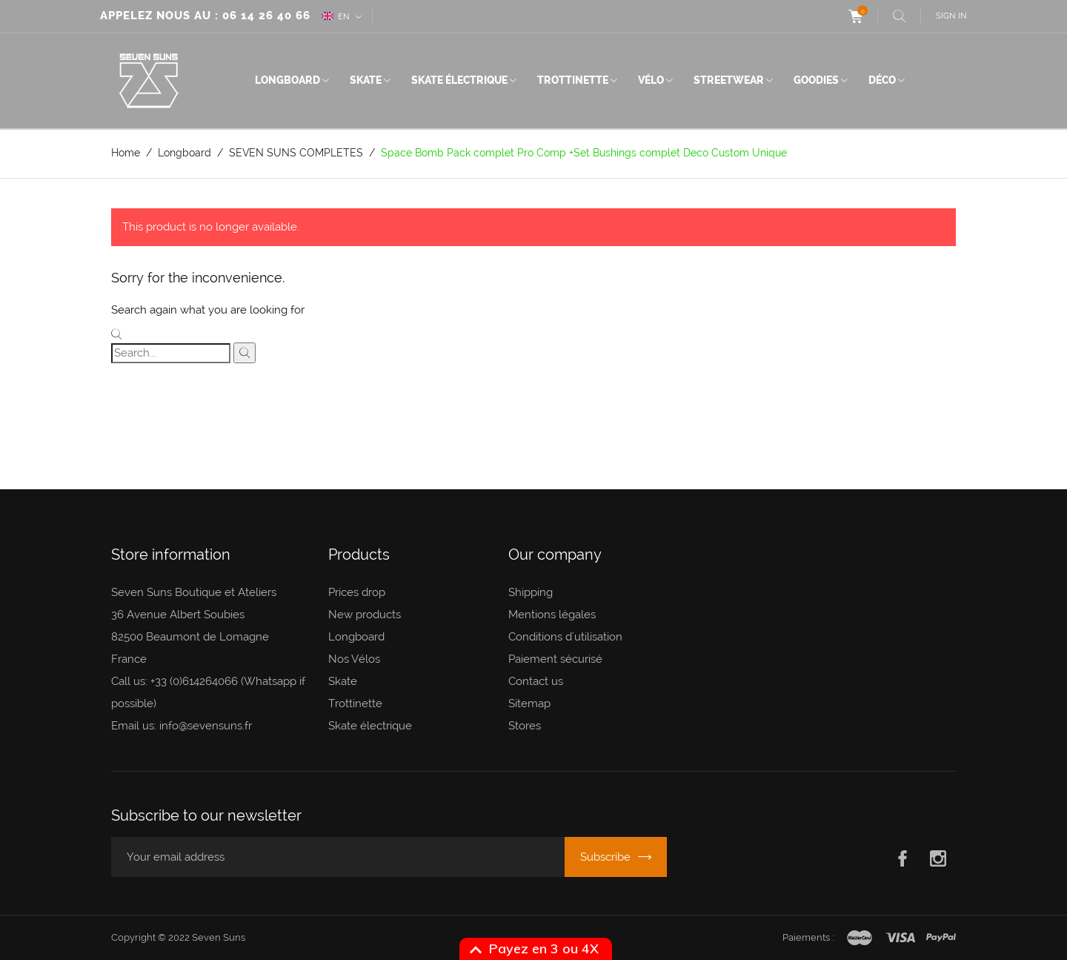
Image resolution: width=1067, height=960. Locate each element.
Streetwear (729, 80)
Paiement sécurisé (555, 659)
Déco (882, 80)
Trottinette (572, 80)
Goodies (816, 80)
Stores (524, 725)
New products (364, 614)
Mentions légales (552, 614)
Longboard (287, 80)
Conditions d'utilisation (565, 636)
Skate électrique (459, 80)
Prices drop (356, 592)
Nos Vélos (354, 659)
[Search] (170, 353)
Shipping (530, 592)
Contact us (535, 681)
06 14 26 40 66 (266, 15)
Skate (366, 80)
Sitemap (529, 703)
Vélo (651, 80)
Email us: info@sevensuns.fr (181, 725)
